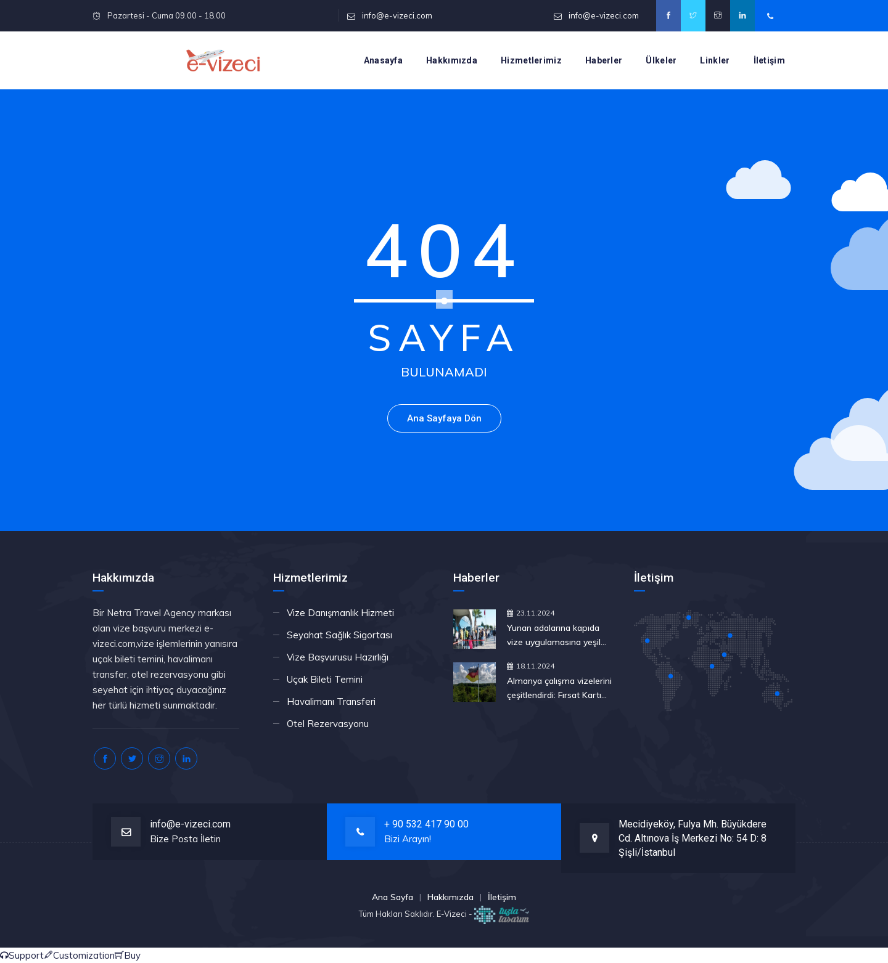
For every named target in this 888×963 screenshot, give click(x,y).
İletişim (769, 60)
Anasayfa (383, 60)
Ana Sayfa (392, 897)
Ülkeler (661, 60)
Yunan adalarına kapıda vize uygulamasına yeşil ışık (554, 635)
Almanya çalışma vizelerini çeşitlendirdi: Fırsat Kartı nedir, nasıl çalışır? (559, 688)
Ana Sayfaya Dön (444, 418)
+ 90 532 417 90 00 (426, 824)
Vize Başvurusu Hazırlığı (337, 657)
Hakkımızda (451, 60)
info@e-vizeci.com (397, 15)
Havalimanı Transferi (331, 701)
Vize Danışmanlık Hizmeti (340, 613)
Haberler (603, 60)
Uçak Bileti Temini (325, 679)
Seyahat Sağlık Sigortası (339, 635)
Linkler (715, 60)
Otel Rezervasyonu (328, 723)
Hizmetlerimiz (531, 60)
